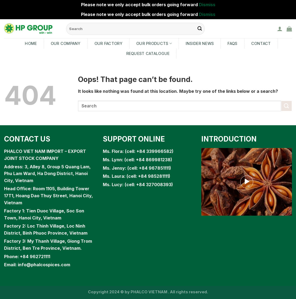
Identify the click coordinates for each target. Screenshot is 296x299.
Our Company (66, 43)
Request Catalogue (148, 53)
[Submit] (286, 106)
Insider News (200, 43)
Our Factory (108, 43)
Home (31, 43)
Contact (261, 43)
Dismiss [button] (207, 4)
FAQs (232, 43)
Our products (154, 43)
